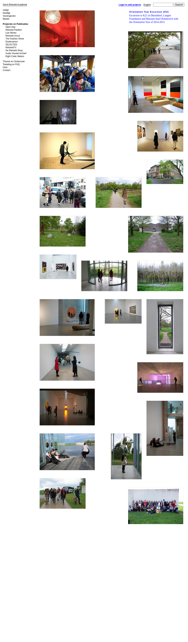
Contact (6, 70)
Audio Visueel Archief (16, 53)
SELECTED (11, 44)
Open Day (10, 27)
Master (6, 19)
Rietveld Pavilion (14, 30)
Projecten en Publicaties (15, 24)
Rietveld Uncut (13, 35)
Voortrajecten (9, 16)
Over (5, 67)
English (147, 4)
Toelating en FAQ (11, 64)
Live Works (11, 33)
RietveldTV (11, 47)
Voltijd (6, 10)
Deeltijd (6, 13)
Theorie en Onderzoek (14, 61)
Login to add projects (130, 4)
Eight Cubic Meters (15, 56)
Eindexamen (12, 41)
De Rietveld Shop (14, 50)
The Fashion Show (15, 38)
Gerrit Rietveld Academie (15, 4)
